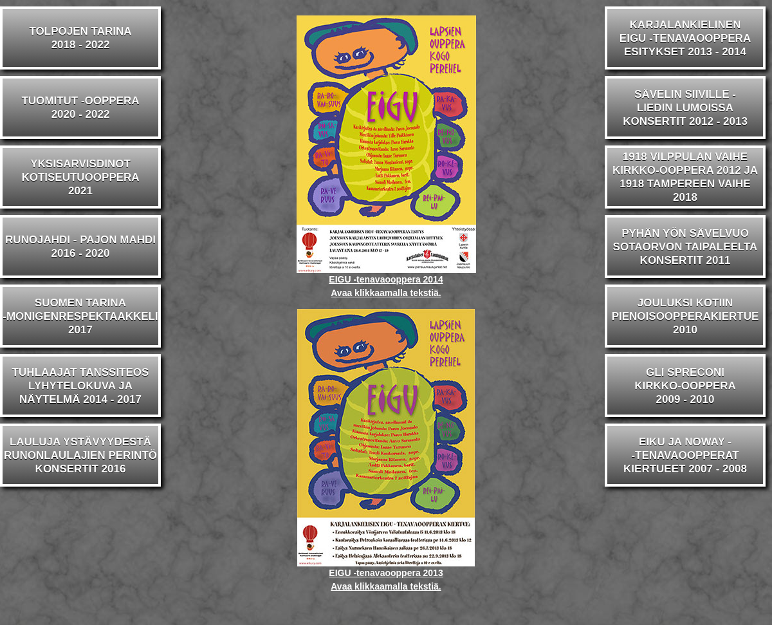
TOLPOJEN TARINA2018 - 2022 (81, 38)
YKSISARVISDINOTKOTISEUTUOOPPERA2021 (80, 177)
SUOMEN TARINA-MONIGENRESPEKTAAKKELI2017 (80, 316)
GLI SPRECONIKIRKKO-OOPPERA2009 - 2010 (685, 386)
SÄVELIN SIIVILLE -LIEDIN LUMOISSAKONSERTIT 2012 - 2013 (685, 107)
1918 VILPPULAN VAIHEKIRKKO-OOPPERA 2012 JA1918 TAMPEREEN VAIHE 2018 (685, 177)
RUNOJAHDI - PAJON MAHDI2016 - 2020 (80, 246)
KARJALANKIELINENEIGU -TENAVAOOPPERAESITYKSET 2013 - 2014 (685, 38)
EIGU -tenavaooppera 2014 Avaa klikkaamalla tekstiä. (386, 281)
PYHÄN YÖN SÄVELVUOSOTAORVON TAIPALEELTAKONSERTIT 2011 (685, 246)
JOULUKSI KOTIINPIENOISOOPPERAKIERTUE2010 (685, 316)
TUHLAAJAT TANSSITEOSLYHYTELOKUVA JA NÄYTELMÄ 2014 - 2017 (80, 386)
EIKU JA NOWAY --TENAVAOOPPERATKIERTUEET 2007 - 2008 (685, 455)
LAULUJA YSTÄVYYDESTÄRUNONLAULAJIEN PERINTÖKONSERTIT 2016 (80, 455)
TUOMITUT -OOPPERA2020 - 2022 (80, 107)
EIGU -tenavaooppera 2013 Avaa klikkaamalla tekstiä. (386, 575)
